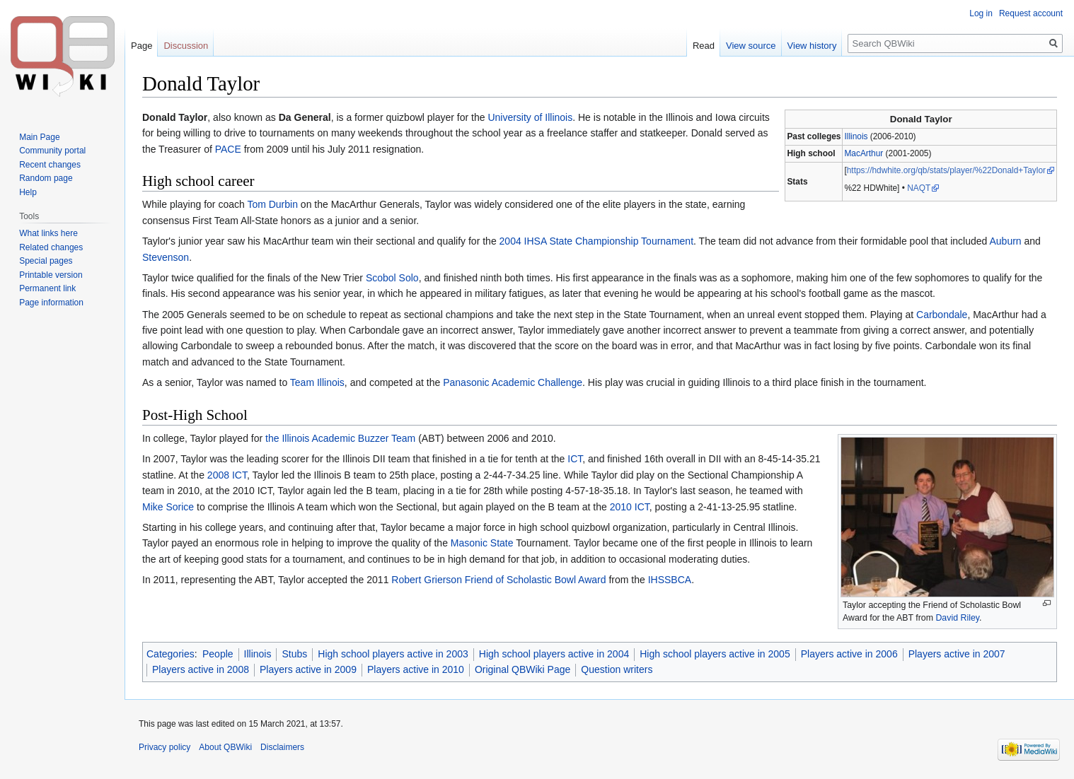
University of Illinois (529, 117)
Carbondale (941, 314)
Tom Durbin (272, 204)
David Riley (957, 618)
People (217, 654)
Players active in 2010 (415, 669)
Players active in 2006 (849, 654)
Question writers (616, 669)
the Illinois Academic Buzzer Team (340, 438)
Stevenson (165, 257)
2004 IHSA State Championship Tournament (596, 241)
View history (812, 45)
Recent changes (50, 165)
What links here (48, 233)
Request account (1031, 13)
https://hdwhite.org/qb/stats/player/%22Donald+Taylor (946, 170)
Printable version (50, 275)
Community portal (52, 151)
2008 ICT (227, 475)
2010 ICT (629, 506)
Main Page (39, 137)
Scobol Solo (392, 277)
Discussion (185, 45)
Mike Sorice (168, 506)
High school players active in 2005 (715, 654)
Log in (981, 13)
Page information (51, 303)
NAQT (918, 188)
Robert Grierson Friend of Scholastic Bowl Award (498, 579)
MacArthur (863, 153)
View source (751, 45)
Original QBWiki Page (522, 669)
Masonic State (482, 543)
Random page (45, 178)
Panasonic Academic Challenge (512, 382)
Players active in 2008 (200, 669)
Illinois (855, 136)
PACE (228, 149)
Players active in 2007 (956, 654)
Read (704, 45)
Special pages (45, 261)
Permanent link (47, 288)
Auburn (1005, 241)
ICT (574, 458)
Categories (170, 654)
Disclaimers (282, 747)
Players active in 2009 (308, 669)
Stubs (294, 654)
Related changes (51, 247)
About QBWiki (225, 747)
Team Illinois (317, 382)
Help (28, 192)
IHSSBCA (669, 579)
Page (141, 45)
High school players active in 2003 (393, 654)
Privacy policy (164, 747)
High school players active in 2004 (554, 654)
